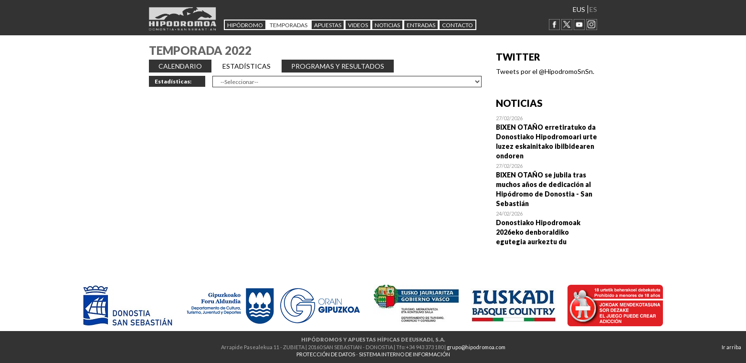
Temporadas (288, 25)
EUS (579, 9)
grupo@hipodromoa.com (476, 347)
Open (547, 137)
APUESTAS (327, 25)
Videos (358, 25)
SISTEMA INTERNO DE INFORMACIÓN (404, 354)
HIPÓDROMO (245, 25)
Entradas (421, 25)
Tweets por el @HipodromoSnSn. (545, 71)
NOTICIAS (387, 25)
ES (593, 9)
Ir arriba (731, 347)
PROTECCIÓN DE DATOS (325, 354)
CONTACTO (457, 25)
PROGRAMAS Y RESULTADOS (337, 66)
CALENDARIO (180, 66)
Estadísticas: (173, 81)
